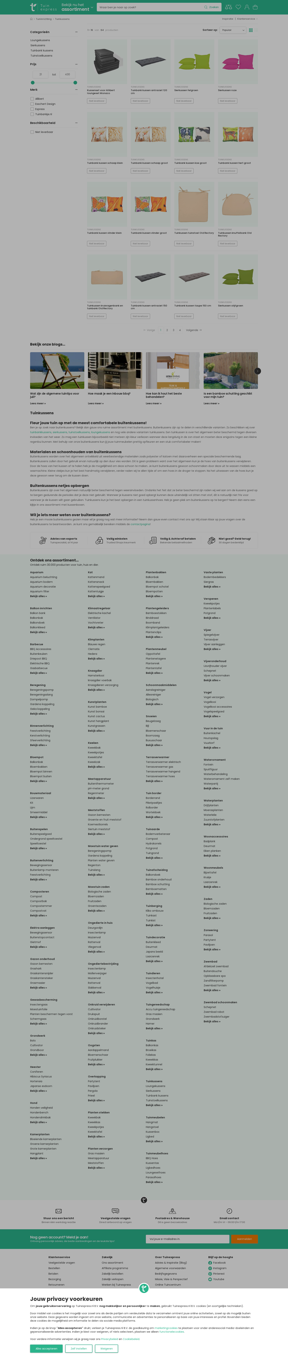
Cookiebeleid (131, 1339)
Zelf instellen (79, 1348)
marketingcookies (166, 1328)
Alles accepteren (46, 1348)
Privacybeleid (109, 1339)
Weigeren (106, 1348)
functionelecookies (171, 1332)
